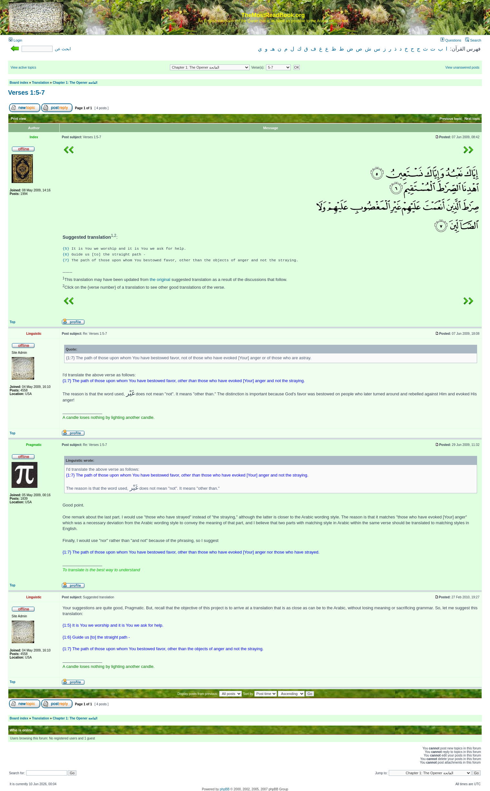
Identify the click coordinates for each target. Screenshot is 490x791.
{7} (66, 260)
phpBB (225, 789)
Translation (40, 82)
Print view (18, 119)
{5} (66, 248)
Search (473, 40)
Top (12, 322)
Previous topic (451, 119)
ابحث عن (63, 49)
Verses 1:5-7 (26, 92)
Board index (19, 82)
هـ (272, 49)
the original (160, 279)
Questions (450, 40)
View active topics (23, 67)
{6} (66, 254)
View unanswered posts (462, 67)
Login (15, 40)
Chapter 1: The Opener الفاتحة (75, 82)
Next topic (472, 119)
